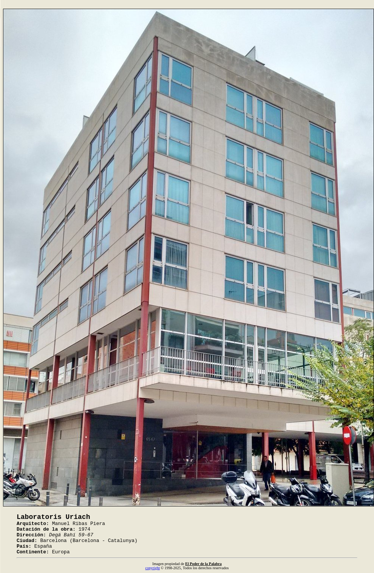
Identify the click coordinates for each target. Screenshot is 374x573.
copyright (152, 568)
